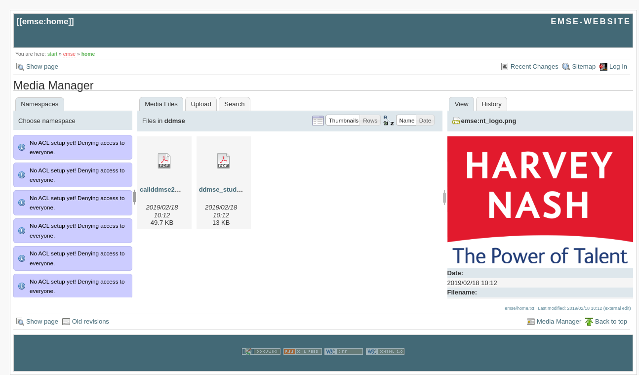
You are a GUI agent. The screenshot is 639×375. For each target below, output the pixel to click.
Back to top (611, 321)
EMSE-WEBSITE (591, 21)
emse (69, 54)
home (88, 54)
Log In (618, 66)
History (491, 104)
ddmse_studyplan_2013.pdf (241, 189)
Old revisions (90, 321)
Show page (42, 66)
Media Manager (559, 321)
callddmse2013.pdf (168, 189)
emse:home (45, 21)
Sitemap (584, 66)
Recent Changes (535, 66)
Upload (201, 104)
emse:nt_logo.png (489, 121)
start (52, 54)
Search (234, 104)
